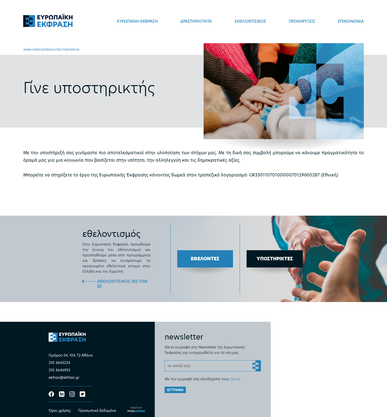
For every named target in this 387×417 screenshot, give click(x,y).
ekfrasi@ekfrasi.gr (64, 377)
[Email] (213, 365)
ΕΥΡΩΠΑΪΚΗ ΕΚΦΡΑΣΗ (137, 21)
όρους (235, 379)
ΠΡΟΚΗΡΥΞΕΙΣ (302, 21)
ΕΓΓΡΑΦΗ (175, 390)
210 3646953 (59, 370)
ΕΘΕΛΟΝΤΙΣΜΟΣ (250, 21)
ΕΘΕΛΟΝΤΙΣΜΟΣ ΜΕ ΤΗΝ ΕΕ (122, 284)
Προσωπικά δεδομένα (97, 410)
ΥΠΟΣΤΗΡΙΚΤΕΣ (275, 259)
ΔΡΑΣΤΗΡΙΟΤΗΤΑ (196, 21)
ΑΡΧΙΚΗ (27, 50)
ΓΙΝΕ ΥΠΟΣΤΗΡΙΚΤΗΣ (67, 50)
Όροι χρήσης (60, 410)
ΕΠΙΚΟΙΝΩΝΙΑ (351, 21)
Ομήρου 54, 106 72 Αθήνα (71, 355)
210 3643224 (59, 362)
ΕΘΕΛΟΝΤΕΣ (205, 259)
